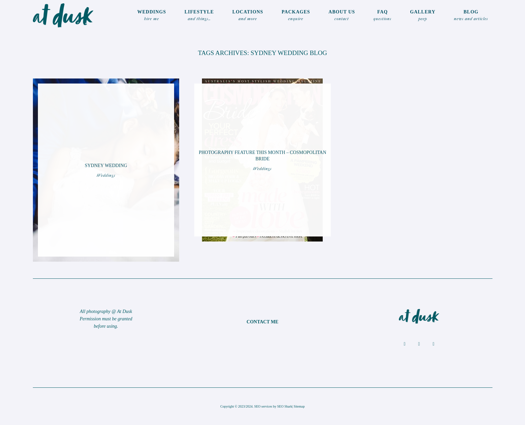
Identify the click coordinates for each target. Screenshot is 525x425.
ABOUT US (341, 15)
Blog (471, 15)
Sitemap (299, 406)
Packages (296, 15)
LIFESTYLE (199, 15)
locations (247, 15)
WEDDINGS (151, 15)
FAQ (382, 15)
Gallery (422, 15)
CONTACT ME (262, 321)
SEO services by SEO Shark (273, 406)
